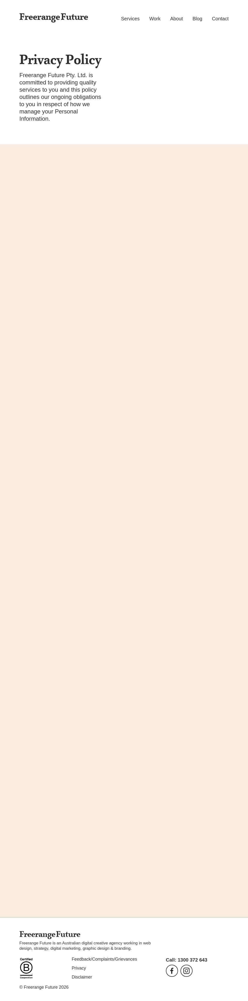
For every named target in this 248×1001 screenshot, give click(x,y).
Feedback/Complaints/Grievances (104, 959)
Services (130, 18)
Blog (197, 18)
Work (154, 18)
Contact (220, 18)
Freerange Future (53, 17)
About (176, 18)
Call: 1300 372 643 (186, 960)
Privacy (79, 968)
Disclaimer (82, 977)
